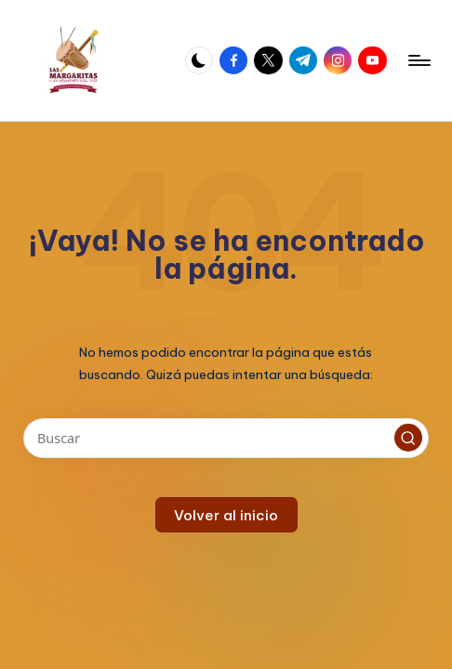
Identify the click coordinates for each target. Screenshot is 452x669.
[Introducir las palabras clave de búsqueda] (225, 438)
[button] (408, 438)
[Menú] (418, 60)
